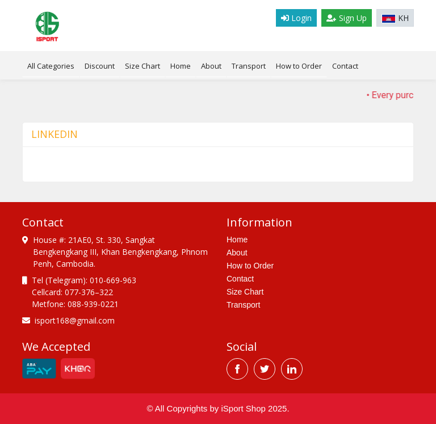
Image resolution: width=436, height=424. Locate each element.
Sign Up (346, 17)
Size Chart (245, 291)
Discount (100, 66)
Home (180, 66)
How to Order (299, 66)
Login (296, 17)
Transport (249, 66)
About (211, 66)
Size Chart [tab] (142, 66)
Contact (345, 66)
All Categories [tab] (50, 66)
